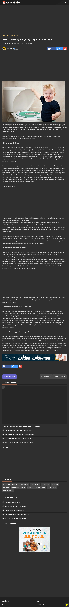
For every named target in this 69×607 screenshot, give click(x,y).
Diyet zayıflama (35, 484)
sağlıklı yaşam (52, 487)
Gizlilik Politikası (41, 605)
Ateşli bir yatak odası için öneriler (15, 506)
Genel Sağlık (55, 484)
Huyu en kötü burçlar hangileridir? (15, 518)
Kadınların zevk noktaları (12, 502)
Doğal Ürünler (45, 484)
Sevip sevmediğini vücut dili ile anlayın (17, 514)
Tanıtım (4, 605)
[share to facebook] (51, 48)
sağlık (44, 487)
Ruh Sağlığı (30, 487)
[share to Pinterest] (65, 48)
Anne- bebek (8, 371)
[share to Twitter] (59, 48)
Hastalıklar (6, 487)
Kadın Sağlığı (15, 487)
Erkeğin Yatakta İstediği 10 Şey (15, 510)
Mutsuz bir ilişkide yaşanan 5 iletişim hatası (18, 430)
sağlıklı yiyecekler (8, 490)
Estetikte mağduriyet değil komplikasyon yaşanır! (21, 426)
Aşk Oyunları (24, 484)
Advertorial (6, 484)
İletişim (38, 601)
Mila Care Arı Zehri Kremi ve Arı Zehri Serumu (19, 442)
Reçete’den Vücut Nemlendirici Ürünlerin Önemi (19, 434)
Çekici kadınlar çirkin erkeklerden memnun (18, 438)
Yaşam (38, 487)
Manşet (23, 487)
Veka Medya (11, 48)
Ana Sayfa (5, 601)
